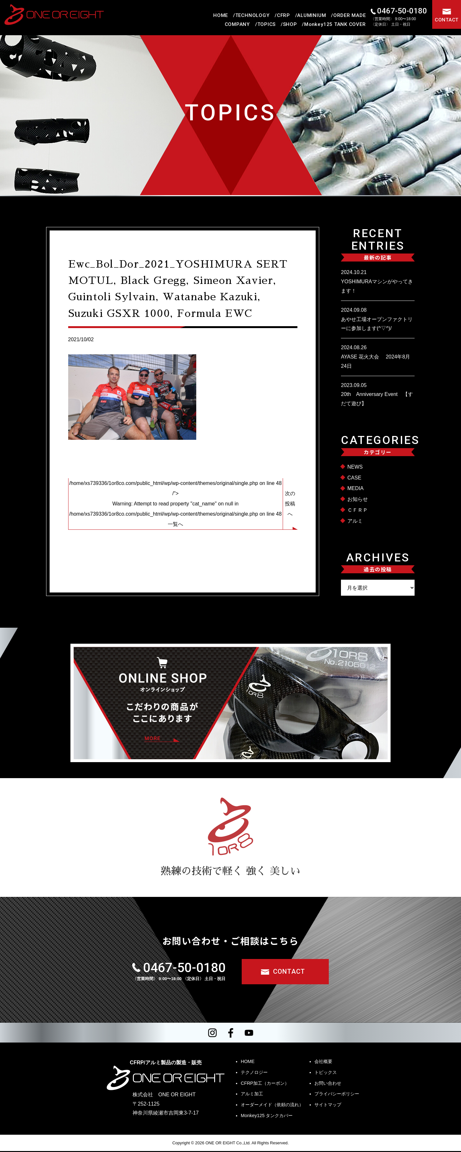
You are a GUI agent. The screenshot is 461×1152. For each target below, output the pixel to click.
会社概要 (323, 1062)
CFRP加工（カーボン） (265, 1083)
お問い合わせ (327, 1083)
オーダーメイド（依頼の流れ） (272, 1105)
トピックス (325, 1073)
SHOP (290, 24)
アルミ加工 (252, 1094)
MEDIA (355, 488)
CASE (354, 477)
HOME (220, 15)
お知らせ (357, 499)
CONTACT (446, 20)
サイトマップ (327, 1105)
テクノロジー (254, 1073)
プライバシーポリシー (336, 1094)
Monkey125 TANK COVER (335, 24)
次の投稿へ (290, 504)
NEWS (355, 467)
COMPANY (237, 24)
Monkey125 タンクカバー (267, 1116)
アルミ (355, 521)
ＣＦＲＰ (357, 510)
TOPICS (266, 24)
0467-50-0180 (402, 11)
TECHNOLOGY (252, 15)
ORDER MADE (349, 15)
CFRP (283, 15)
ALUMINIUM (311, 15)
